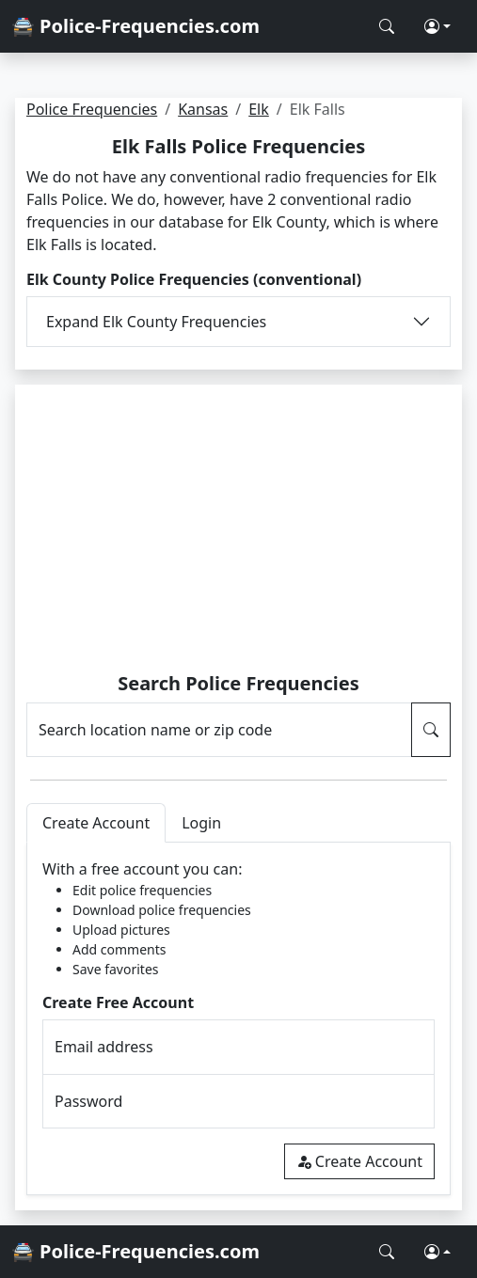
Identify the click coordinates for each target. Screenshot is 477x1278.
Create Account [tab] (96, 823)
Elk (258, 109)
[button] (437, 26)
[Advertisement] (238, 531)
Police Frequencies (91, 109)
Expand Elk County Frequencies (156, 321)
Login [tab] (201, 823)
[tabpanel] (238, 1019)
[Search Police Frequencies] (386, 26)
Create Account (359, 1161)
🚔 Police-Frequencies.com (135, 26)
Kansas (203, 109)
